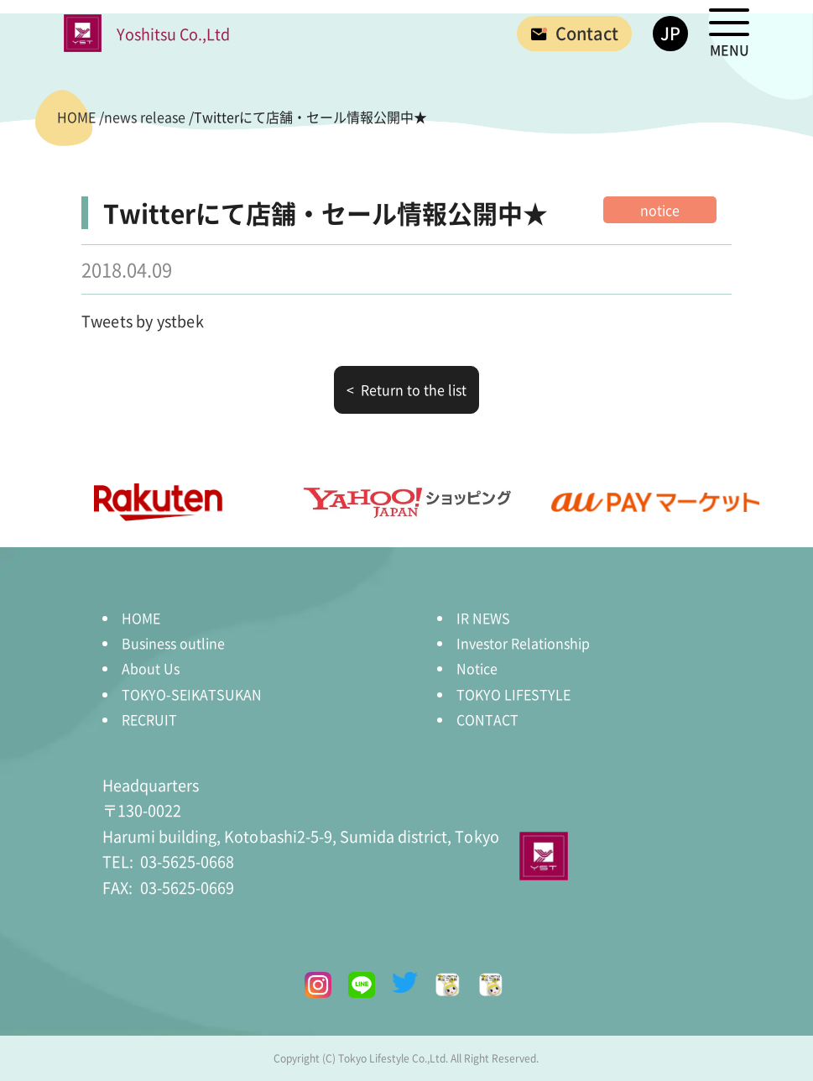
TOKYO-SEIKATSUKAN (192, 694)
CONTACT (487, 719)
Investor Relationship (523, 643)
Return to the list (411, 389)
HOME (141, 618)
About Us (151, 668)
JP (670, 33)
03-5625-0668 (168, 861)
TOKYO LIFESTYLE (513, 694)
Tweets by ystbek (142, 321)
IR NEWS (483, 618)
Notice (477, 668)
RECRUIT (149, 719)
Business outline (173, 643)
